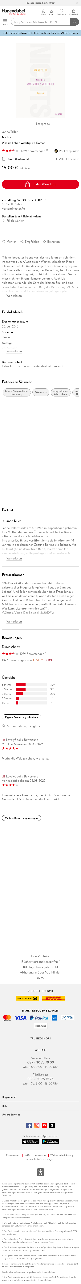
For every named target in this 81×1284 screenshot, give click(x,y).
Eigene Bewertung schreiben (21, 717)
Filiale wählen (15, 220)
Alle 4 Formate (67, 159)
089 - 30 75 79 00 (40, 1062)
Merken (11, 241)
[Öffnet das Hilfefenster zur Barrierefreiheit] (40, 1173)
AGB (27, 1155)
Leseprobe (43, 124)
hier (53, 1272)
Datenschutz (13, 1155)
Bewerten (53, 241)
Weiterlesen (14, 295)
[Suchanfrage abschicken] (74, 22)
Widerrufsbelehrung (61, 1155)
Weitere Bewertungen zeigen (21, 818)
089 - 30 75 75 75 (40, 1079)
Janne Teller (10, 132)
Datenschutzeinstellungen (39, 1159)
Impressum (40, 1155)
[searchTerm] (40, 22)
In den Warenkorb (40, 184)
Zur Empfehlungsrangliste (23, 726)
